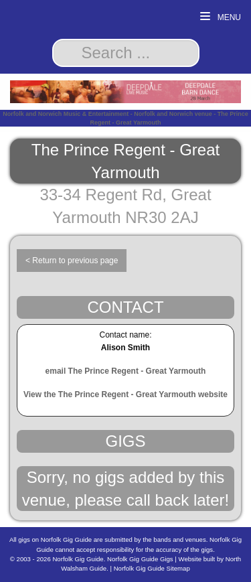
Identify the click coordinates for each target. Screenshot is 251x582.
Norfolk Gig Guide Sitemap (152, 568)
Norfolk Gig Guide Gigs (140, 559)
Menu (220, 17)
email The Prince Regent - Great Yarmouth (126, 371)
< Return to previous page (71, 260)
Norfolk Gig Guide (77, 559)
